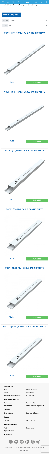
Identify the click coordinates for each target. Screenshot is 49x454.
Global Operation (31, 390)
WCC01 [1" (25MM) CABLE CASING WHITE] (24, 150)
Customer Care (31, 403)
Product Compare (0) (11, 14)
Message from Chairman (12, 395)
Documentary (30, 428)
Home (6, 390)
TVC (5, 428)
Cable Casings (32, 5)
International (8, 413)
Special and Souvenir (33, 413)
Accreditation (30, 395)
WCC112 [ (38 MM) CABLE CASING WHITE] (24, 268)
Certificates (30, 392)
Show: (5, 26)
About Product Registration (35, 405)
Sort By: (5, 20)
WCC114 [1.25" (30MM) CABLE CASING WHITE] (24, 327)
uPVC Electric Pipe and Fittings (14, 5)
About (6, 392)
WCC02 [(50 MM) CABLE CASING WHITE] (24, 209)
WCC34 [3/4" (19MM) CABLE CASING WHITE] (24, 92)
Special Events (9, 430)
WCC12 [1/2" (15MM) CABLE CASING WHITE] (24, 33)
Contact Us (8, 403)
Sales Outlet (8, 405)
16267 (6, 420)
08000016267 (31, 420)
